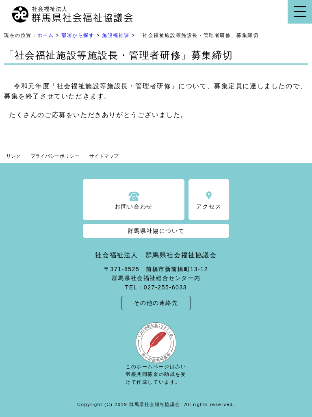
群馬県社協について (156, 231)
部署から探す (78, 35)
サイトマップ (104, 156)
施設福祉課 (116, 35)
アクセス (208, 206)
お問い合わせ (134, 206)
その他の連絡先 (156, 303)
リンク (13, 156)
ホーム (45, 35)
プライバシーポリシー (54, 156)
